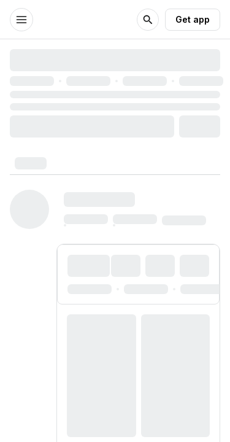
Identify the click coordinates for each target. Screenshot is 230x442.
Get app (192, 19)
